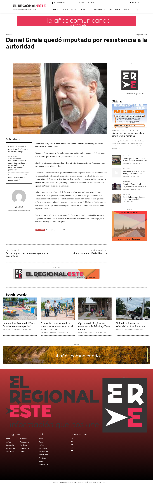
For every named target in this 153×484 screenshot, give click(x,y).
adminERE (19, 207)
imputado (55, 230)
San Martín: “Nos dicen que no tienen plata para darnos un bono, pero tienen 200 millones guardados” (17, 165)
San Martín (10, 34)
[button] (137, 10)
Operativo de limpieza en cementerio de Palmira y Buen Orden (94, 326)
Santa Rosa (12, 175)
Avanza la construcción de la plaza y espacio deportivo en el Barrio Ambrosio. (57, 326)
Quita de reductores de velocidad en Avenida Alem (130, 325)
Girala (48, 230)
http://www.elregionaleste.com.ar (18, 210)
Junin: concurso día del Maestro (90, 253)
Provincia (11, 146)
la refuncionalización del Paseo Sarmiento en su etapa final (19, 325)
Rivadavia (115, 130)
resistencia (64, 230)
